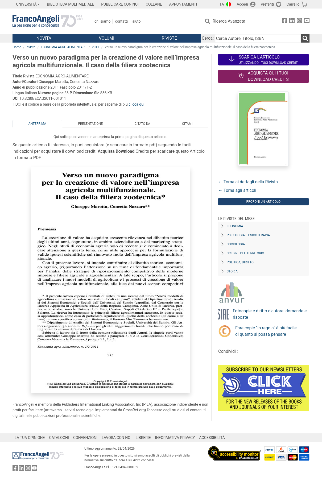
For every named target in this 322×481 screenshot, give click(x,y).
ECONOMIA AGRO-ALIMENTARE (63, 47)
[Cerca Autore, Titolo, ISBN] (258, 38)
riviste (31, 47)
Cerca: (208, 38)
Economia (235, 226)
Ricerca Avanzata (229, 21)
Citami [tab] (187, 124)
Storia (232, 271)
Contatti (121, 21)
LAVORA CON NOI (116, 438)
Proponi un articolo (263, 202)
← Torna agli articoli (237, 190)
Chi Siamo (102, 21)
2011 (95, 47)
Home (17, 47)
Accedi (242, 4)
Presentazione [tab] (90, 124)
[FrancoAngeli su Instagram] (299, 21)
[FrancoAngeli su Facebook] (284, 21)
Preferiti (267, 4)
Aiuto (136, 21)
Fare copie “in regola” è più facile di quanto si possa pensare (266, 331)
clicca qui (136, 104)
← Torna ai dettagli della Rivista (248, 181)
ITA (221, 4)
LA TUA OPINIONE (30, 438)
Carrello (293, 4)
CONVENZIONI (85, 438)
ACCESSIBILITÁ (212, 438)
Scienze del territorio (245, 253)
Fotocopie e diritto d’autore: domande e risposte (270, 314)
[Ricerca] (305, 38)
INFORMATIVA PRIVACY (175, 438)
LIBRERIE (143, 438)
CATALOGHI (59, 438)
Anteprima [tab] (37, 124)
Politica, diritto (240, 262)
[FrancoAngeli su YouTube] (306, 21)
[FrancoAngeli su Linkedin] (292, 21)
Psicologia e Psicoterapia (248, 235)
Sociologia (236, 244)
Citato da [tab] (142, 124)
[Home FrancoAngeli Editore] (48, 21)
